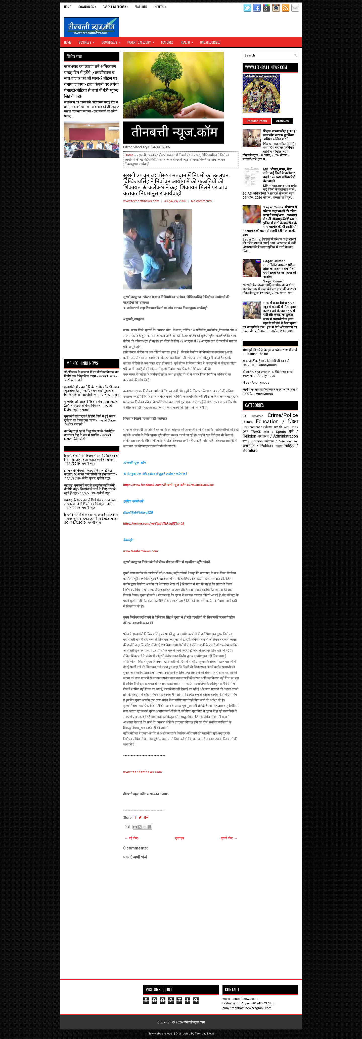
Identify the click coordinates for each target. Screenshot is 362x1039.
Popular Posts (257, 121)
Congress (257, 416)
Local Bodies (290, 427)
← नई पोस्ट (131, 838)
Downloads (88, 6)
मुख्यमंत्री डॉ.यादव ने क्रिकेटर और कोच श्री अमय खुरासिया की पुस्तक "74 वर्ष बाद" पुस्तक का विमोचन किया (91, 391)
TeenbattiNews (204, 1033)
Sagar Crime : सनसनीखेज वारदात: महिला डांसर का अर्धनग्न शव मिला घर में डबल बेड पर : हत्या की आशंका (279, 268)
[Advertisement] (93, 170)
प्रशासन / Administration (278, 436)
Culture (248, 422)
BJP (245, 416)
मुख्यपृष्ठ (179, 838)
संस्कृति (279, 446)
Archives (282, 121)
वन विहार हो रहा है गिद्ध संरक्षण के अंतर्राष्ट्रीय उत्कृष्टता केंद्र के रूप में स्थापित (89, 433)
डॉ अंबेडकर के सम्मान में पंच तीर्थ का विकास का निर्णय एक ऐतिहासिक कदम (91, 374)
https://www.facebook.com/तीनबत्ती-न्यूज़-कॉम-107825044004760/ (168, 485)
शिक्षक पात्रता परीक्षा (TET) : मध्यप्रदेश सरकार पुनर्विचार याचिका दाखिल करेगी (280, 135)
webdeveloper (163, 1033)
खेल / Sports (275, 432)
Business (88, 41)
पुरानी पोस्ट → (229, 838)
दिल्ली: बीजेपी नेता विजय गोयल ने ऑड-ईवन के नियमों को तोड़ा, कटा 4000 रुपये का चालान (91, 458)
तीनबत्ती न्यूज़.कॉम (194, 1022)
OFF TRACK (252, 432)
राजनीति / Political (258, 446)
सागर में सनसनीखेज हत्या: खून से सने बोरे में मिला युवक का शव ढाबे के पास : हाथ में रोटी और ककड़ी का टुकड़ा (279, 309)
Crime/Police (283, 415)
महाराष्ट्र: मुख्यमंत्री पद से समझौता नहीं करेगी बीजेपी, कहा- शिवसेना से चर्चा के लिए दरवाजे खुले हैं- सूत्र (90, 489)
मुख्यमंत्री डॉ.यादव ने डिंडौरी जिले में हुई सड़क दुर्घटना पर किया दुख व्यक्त (89, 418)
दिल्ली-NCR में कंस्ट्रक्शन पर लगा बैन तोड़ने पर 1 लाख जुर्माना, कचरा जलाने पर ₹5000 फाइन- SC (91, 518)
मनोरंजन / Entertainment (281, 441)
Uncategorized (210, 42)
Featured (141, 7)
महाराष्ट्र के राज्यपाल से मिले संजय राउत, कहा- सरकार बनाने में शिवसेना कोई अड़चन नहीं (90, 502)
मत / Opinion (253, 441)
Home (67, 7)
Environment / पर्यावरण (257, 427)
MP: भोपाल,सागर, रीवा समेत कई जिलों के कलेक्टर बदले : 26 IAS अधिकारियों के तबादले (279, 175)
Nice (246, 382)
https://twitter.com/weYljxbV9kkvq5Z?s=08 (153, 523)
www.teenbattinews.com (140, 551)
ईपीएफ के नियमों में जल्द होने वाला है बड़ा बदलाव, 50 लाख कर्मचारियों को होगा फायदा (89, 472)
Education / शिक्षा (277, 421)
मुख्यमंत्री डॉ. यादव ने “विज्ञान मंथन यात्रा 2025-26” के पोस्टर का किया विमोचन (91, 404)
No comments (201, 201)
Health (162, 6)
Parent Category (117, 6)
